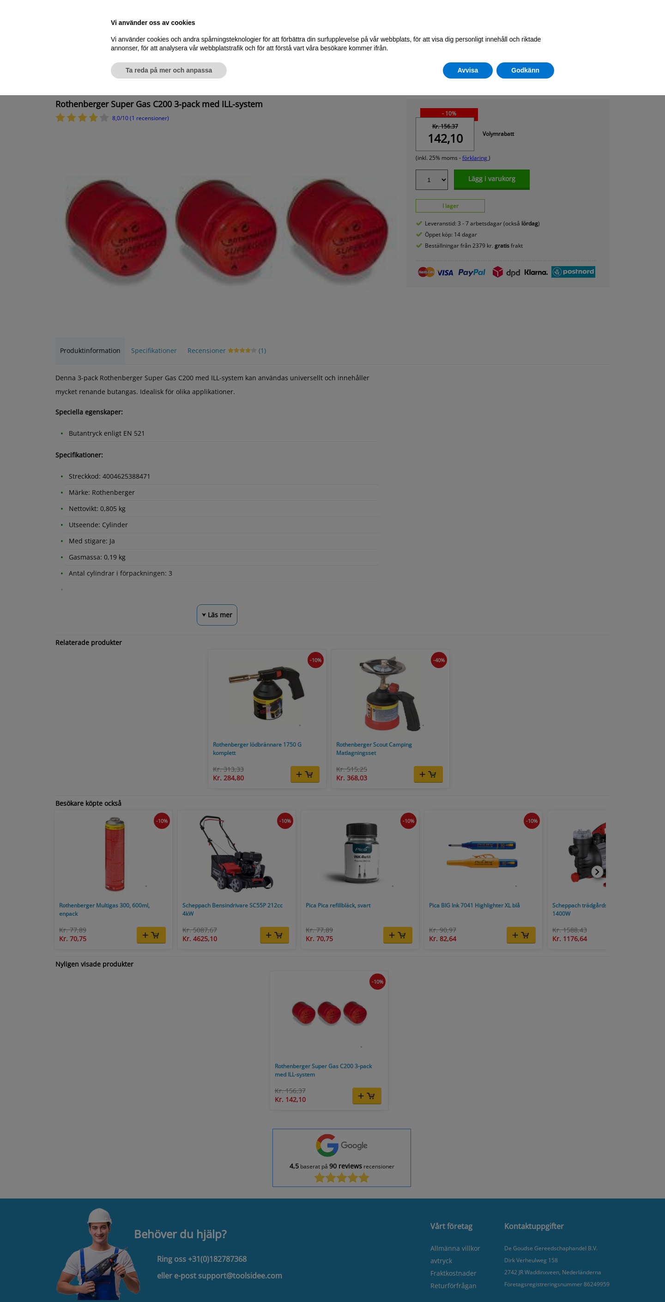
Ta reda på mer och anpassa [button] (169, 70)
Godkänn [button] (525, 70)
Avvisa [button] (468, 70)
